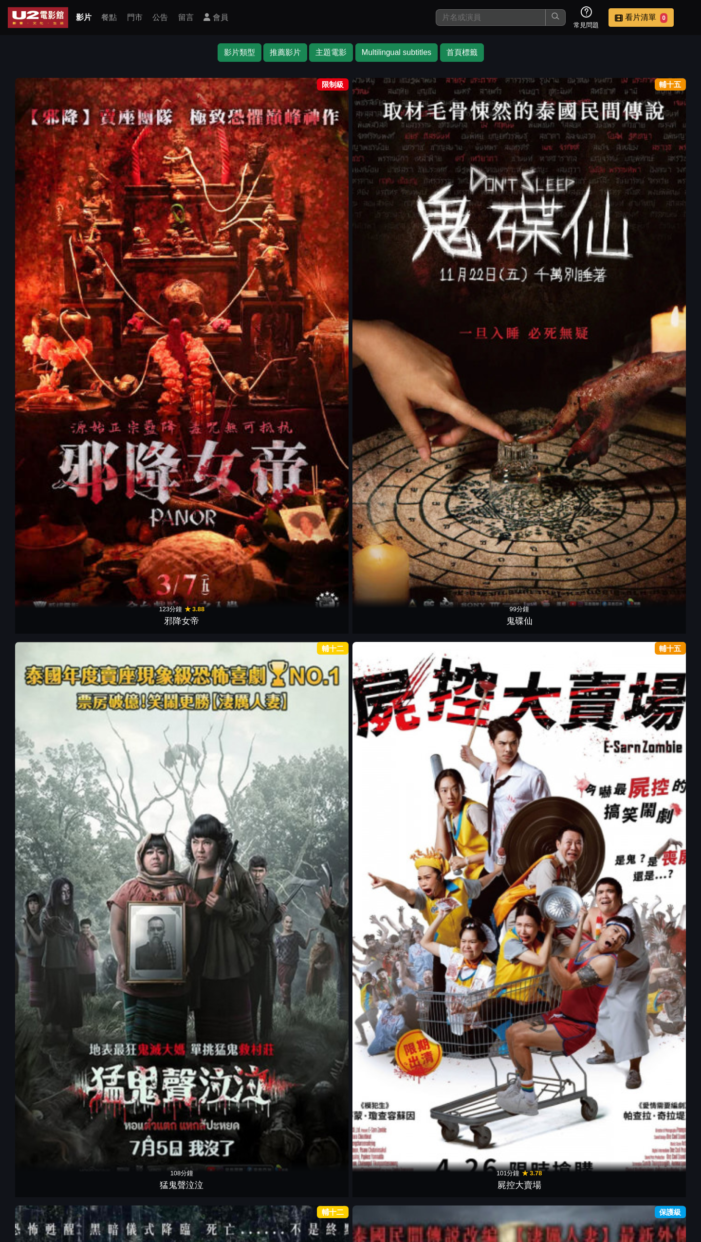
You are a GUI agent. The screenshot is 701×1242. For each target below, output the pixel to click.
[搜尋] (491, 17)
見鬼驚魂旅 (222, 793)
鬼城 (479, 793)
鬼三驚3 (307, 496)
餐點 (109, 17)
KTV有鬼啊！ (222, 496)
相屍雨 (479, 496)
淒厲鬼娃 (479, 198)
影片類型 (239, 52)
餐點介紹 (382, 1173)
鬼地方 (650, 942)
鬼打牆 (393, 644)
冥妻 (136, 942)
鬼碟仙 (136, 198)
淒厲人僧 (650, 198)
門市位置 (430, 1173)
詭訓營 (650, 644)
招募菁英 (573, 1173)
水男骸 (308, 1090)
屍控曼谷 (479, 347)
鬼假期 (308, 644)
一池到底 (650, 347)
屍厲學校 (136, 644)
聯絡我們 (525, 1173)
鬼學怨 (222, 347)
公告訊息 (478, 1173)
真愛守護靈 (136, 793)
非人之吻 (564, 347)
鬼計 (564, 198)
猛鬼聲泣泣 (222, 198)
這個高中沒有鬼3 (565, 793)
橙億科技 (366, 1229)
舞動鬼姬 (307, 347)
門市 (135, 17)
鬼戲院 (393, 942)
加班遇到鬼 (308, 942)
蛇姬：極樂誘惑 (393, 793)
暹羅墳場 (136, 496)
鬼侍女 (50, 347)
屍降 (50, 496)
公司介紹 (621, 1173)
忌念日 (393, 496)
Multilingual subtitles (396, 52)
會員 (215, 17)
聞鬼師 (308, 793)
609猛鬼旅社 (50, 644)
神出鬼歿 (50, 793)
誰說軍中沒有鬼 (50, 942)
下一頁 (350, 1127)
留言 (186, 17)
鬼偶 (393, 198)
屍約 (564, 496)
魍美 (650, 496)
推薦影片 (285, 52)
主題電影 (331, 52)
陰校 (222, 644)
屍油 (222, 942)
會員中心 (668, 1173)
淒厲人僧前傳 (136, 347)
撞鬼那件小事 (393, 1090)
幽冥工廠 (479, 942)
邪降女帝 (50, 198)
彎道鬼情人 (565, 942)
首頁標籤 (462, 52)
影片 (84, 17)
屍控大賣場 (308, 198)
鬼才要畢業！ (564, 644)
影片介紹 (334, 1173)
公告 (160, 17)
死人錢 (650, 793)
